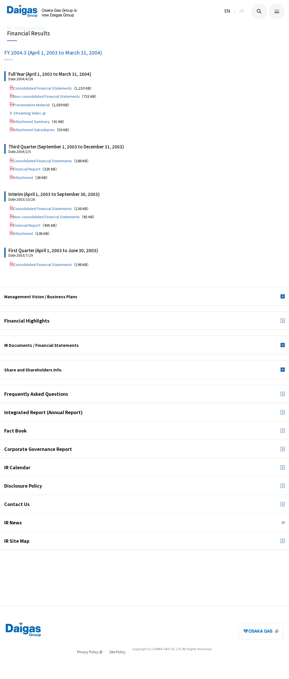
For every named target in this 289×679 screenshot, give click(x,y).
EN (227, 11)
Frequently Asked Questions (36, 393)
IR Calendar (17, 467)
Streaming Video (27, 113)
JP (241, 11)
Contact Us (17, 504)
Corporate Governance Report (38, 449)
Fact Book (15, 430)
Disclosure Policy (23, 485)
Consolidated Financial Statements (42, 88)
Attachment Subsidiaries (34, 129)
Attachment (23, 177)
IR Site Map (16, 540)
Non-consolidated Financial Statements (46, 96)
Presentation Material (31, 104)
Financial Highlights (26, 320)
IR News (13, 522)
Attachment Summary (31, 121)
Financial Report (26, 169)
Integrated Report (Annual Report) (43, 412)
